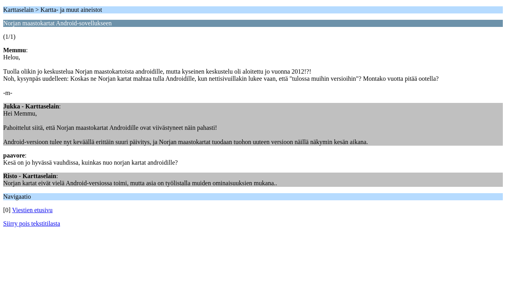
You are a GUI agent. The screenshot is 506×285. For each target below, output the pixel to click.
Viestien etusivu (32, 210)
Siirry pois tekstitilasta (31, 223)
